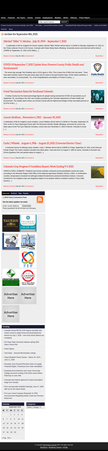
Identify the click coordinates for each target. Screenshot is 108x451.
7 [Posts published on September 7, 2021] (7, 419)
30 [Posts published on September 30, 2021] (15, 432)
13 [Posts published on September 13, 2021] (4, 423)
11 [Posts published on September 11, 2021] (22, 419)
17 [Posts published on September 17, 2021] (19, 423)
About (11, 29)
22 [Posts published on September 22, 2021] (11, 428)
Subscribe (6, 193)
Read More (99, 56)
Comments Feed (20, 197)
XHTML (65, 447)
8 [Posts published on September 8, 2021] (10, 419)
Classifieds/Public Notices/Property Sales (78, 25)
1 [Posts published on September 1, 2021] (10, 415)
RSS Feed (8, 197)
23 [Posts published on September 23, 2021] (15, 428)
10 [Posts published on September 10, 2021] (19, 419)
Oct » (9, 438)
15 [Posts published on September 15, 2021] (11, 423)
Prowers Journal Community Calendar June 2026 (17, 25)
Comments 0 (30, 56)
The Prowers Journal (49, 445)
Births (65, 18)
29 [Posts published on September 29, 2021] (11, 432)
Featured (11, 18)
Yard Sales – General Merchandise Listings (49, 25)
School (38, 18)
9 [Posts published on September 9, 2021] (14, 419)
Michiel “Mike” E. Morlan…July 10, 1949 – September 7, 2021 (35, 41)
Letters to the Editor (100, 25)
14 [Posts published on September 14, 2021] (7, 423)
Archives (4, 29)
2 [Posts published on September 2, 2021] (14, 415)
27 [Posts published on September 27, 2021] (4, 432)
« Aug (4, 438)
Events (30, 18)
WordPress (43, 447)
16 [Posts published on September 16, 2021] (15, 423)
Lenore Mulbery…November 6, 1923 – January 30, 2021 (32, 117)
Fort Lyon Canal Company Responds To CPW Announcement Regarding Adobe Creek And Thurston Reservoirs (23, 395)
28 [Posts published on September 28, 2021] (7, 432)
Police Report (84, 18)
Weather (58, 18)
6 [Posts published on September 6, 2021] (3, 419)
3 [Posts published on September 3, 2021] (18, 415)
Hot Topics (21, 18)
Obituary (73, 18)
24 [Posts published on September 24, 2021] (19, 428)
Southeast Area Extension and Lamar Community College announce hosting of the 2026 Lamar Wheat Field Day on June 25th (23, 373)
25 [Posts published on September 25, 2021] (22, 428)
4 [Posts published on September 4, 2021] (22, 415)
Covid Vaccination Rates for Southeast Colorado (28, 91)
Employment (48, 18)
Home (3, 18)
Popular (26, 193)
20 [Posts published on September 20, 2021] (4, 428)
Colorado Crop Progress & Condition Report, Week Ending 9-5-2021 (38, 166)
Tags (20, 193)
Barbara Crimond (9, 56)
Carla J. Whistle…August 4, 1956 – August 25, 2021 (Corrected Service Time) (42, 143)
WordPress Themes (55, 447)
